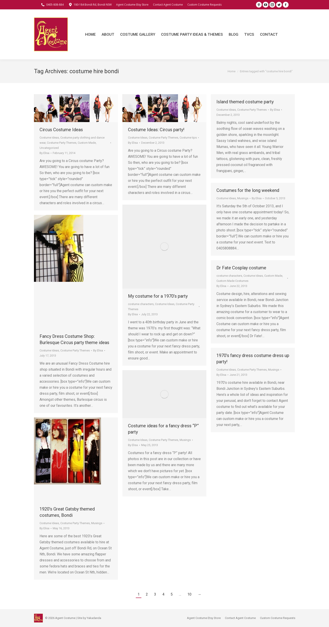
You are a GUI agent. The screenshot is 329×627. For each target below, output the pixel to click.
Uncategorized (49, 147)
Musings (242, 198)
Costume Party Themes (61, 142)
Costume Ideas (49, 137)
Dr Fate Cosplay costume (241, 267)
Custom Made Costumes (232, 280)
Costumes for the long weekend (247, 190)
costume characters (141, 304)
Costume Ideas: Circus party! (156, 129)
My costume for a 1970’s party (158, 296)
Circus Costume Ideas (61, 129)
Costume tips (188, 137)
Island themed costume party (245, 101)
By (44, 153)
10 (189, 594)
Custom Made (87, 142)
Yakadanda (94, 618)
